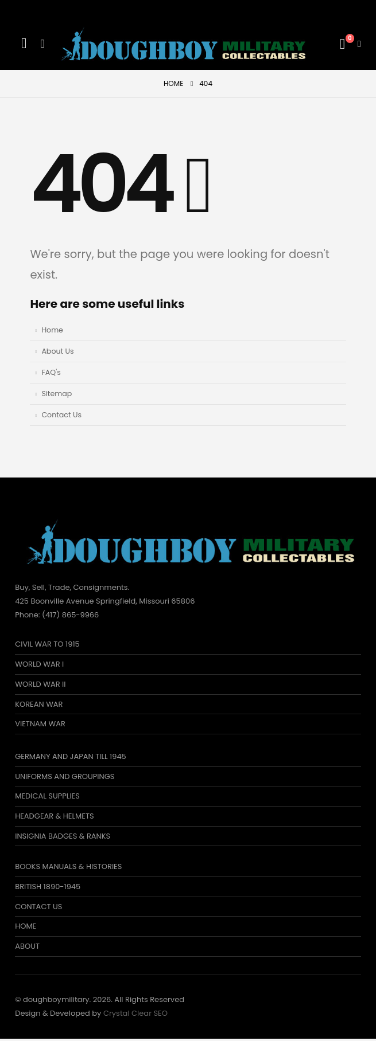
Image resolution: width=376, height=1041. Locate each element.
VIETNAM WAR (40, 724)
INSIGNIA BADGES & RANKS (62, 837)
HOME (25, 928)
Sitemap (56, 393)
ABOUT (27, 948)
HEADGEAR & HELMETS (54, 817)
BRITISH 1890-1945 (47, 888)
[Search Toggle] (24, 43)
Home (52, 330)
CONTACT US (38, 908)
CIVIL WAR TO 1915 (47, 644)
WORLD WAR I (39, 664)
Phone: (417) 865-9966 (57, 614)
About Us (57, 351)
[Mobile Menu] (42, 43)
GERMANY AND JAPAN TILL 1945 (70, 757)
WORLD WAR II (40, 684)
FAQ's (50, 372)
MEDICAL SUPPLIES (47, 797)
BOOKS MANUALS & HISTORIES (68, 868)
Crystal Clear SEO (135, 1015)
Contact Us (61, 415)
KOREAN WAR (39, 704)
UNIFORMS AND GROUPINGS (64, 777)
